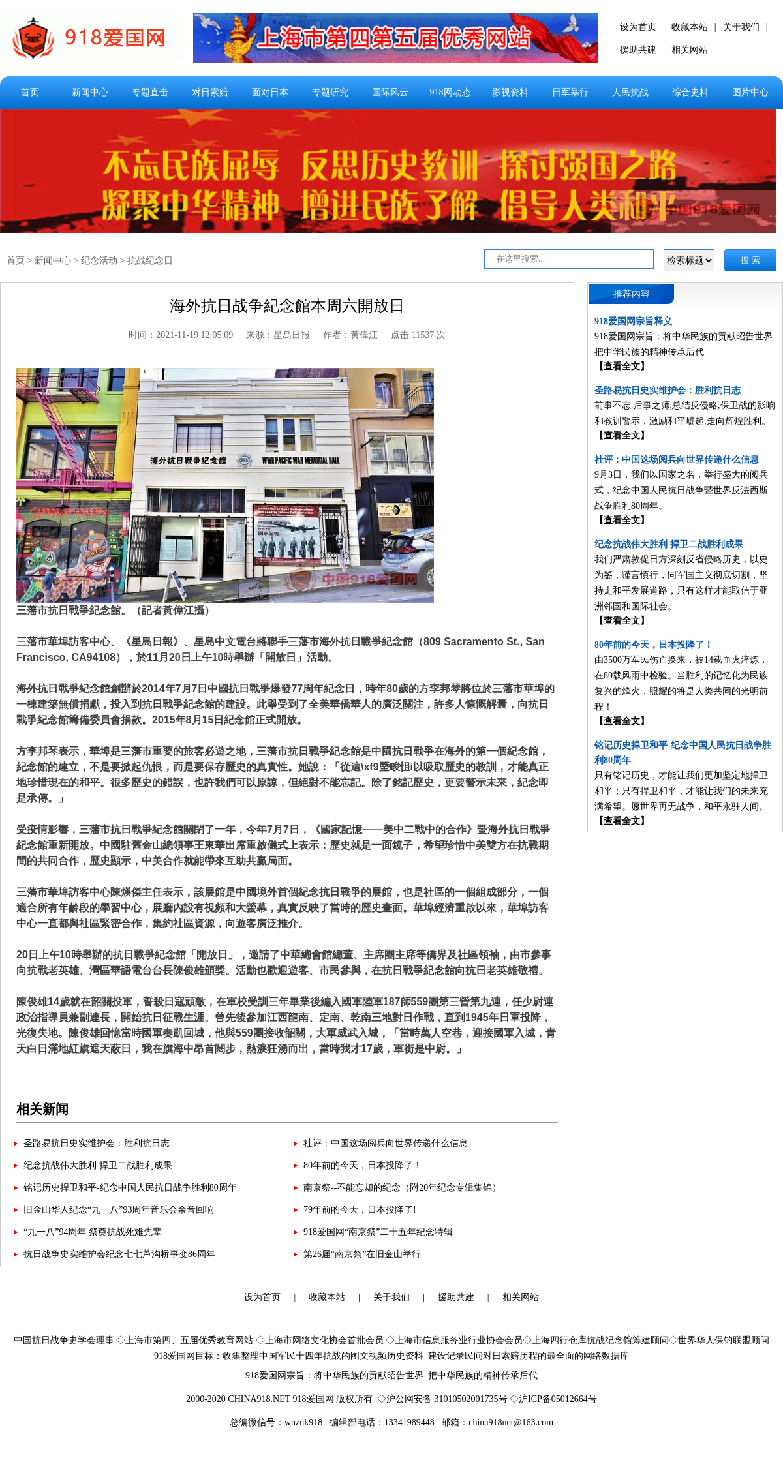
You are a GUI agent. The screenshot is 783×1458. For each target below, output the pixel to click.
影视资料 (510, 92)
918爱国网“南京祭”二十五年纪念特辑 (378, 1232)
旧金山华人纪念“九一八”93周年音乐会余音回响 (118, 1210)
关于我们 (741, 27)
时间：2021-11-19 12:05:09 (181, 335)
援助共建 (638, 50)
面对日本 (270, 92)
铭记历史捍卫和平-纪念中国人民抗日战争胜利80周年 (130, 1187)
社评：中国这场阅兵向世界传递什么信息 (385, 1143)
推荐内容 (631, 294)
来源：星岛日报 (278, 335)
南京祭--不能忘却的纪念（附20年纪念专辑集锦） (402, 1187)
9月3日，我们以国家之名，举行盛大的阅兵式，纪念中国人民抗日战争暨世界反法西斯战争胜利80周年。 (681, 490)
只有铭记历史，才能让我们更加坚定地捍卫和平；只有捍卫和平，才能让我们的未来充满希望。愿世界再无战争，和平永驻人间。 (681, 791)
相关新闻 (42, 1109)
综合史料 (690, 92)
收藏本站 (689, 27)
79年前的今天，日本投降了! (359, 1210)
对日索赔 (210, 92)
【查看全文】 (621, 366)
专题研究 (330, 92)
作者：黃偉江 (350, 335)
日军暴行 (570, 92)
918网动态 (450, 92)
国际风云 (390, 92)
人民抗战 (630, 92)
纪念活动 (99, 261)
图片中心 (750, 92)
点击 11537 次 (418, 335)
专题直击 (150, 92)
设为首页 (638, 27)
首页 (30, 92)
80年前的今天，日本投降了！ (362, 1165)
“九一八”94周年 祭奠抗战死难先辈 (92, 1232)
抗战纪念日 (150, 261)
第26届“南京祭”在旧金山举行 (362, 1254)
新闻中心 (90, 92)
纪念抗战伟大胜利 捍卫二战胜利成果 (97, 1165)
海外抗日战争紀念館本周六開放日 (287, 305)
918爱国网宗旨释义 (633, 321)
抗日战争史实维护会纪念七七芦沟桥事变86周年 (119, 1254)
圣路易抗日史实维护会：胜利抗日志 (96, 1143)
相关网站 (689, 50)
